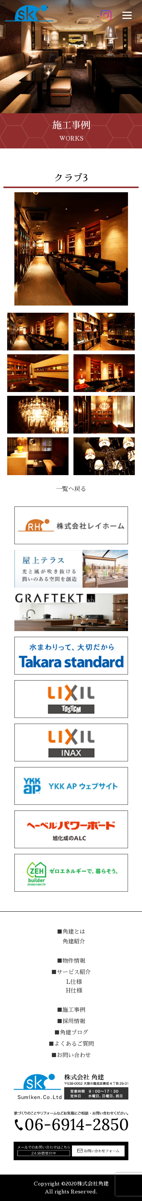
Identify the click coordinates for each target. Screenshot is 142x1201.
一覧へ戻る (71, 489)
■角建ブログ (71, 1032)
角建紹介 (73, 941)
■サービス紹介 (71, 972)
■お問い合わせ (71, 1055)
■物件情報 (71, 960)
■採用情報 (71, 1021)
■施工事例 (71, 1010)
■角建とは (71, 931)
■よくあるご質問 (71, 1044)
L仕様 (74, 982)
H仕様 (74, 990)
